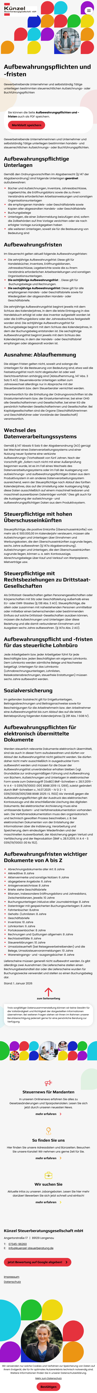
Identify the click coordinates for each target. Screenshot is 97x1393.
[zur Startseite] (20, 10)
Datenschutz (12, 1282)
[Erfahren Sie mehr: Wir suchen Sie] (49, 1202)
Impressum (11, 1277)
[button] (26, 124)
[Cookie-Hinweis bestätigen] (48, 1386)
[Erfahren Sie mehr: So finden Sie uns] (49, 1158)
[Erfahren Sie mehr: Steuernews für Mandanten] (49, 1114)
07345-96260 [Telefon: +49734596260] (18, 1244)
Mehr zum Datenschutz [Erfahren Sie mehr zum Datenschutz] (48, 1378)
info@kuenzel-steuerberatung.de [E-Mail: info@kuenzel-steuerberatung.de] (31, 1248)
